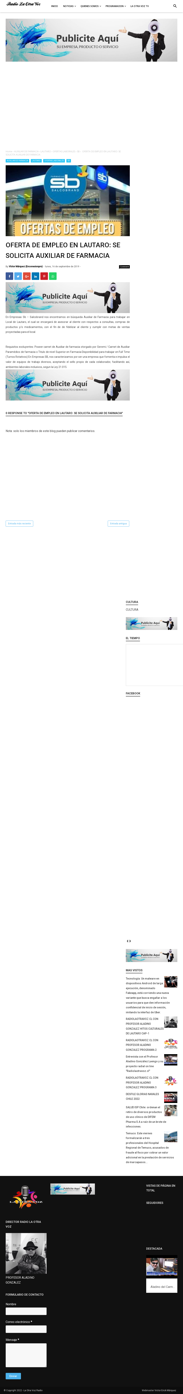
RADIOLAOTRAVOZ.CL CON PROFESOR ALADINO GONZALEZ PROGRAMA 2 (142, 1045)
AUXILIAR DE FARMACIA (17, 161)
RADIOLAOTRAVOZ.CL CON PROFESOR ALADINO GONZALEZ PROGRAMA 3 (142, 1082)
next (130, 941)
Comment (124, 266)
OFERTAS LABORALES (54, 161)
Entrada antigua (118, 523)
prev (127, 941)
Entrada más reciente (19, 523)
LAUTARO (36, 161)
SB (69, 161)
